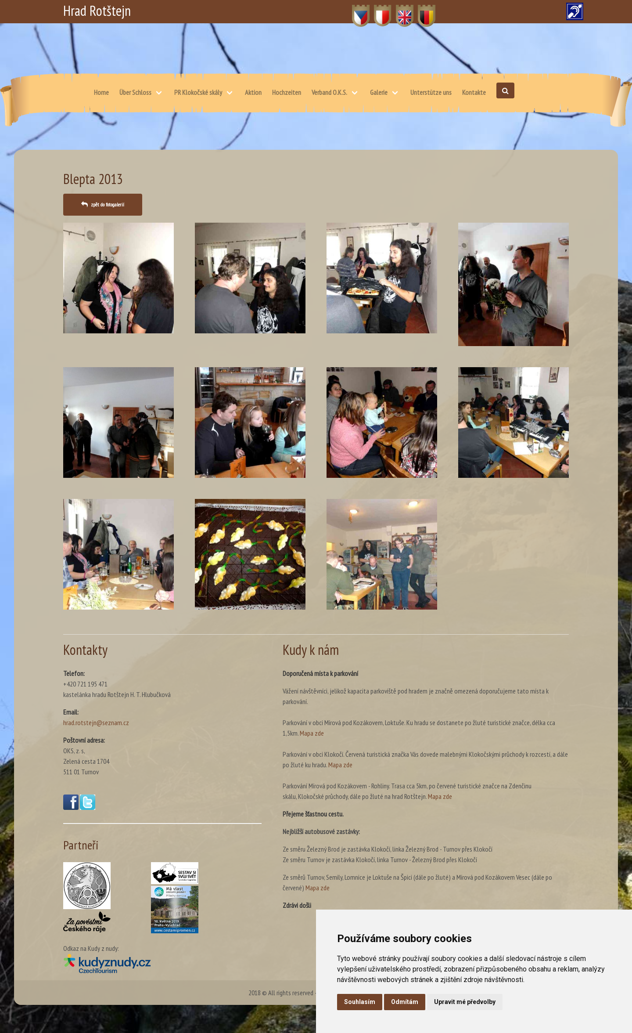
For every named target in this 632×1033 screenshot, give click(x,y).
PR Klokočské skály (198, 92)
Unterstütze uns (431, 92)
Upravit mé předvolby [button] (465, 1001)
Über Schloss (135, 92)
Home (101, 92)
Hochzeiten (286, 92)
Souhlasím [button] (359, 1001)
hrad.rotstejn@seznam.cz (96, 722)
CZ (355, 11)
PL (377, 11)
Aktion (253, 92)
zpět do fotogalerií (107, 204)
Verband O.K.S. (329, 92)
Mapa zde (312, 733)
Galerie (379, 92)
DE (421, 11)
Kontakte (474, 92)
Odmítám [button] (404, 1001)
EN (399, 11)
